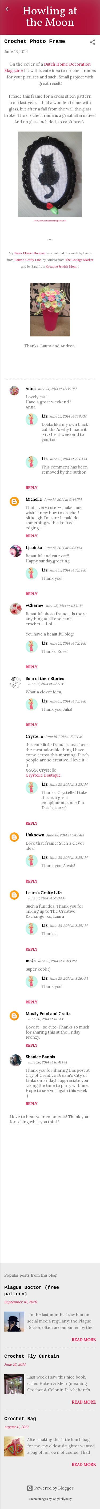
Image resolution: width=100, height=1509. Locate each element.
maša (30, 960)
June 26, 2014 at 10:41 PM (47, 1062)
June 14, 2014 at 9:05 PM (63, 548)
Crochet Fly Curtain (31, 1356)
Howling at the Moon (50, 17)
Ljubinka (34, 547)
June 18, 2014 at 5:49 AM (65, 835)
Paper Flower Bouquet (30, 253)
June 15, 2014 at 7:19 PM (68, 416)
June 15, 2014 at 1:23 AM (64, 605)
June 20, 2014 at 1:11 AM (46, 1019)
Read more (84, 1339)
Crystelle (34, 736)
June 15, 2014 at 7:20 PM (68, 459)
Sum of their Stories (45, 678)
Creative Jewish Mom (61, 266)
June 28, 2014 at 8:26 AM (69, 978)
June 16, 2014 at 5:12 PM (63, 736)
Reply (31, 487)
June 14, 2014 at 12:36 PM (57, 389)
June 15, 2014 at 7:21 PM (68, 570)
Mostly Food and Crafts (48, 1013)
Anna (30, 388)
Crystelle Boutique (43, 775)
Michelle (34, 499)
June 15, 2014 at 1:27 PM (46, 684)
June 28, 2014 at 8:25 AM (68, 784)
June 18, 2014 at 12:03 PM (57, 961)
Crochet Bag (20, 1418)
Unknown (35, 834)
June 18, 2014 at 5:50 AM (46, 898)
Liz (44, 416)
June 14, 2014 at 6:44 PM (63, 499)
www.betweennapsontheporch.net (50, 220)
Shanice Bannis (40, 1056)
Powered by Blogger (50, 1488)
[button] (92, 43)
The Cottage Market (79, 260)
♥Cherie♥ (34, 605)
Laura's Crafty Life (27, 260)
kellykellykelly (62, 1499)
